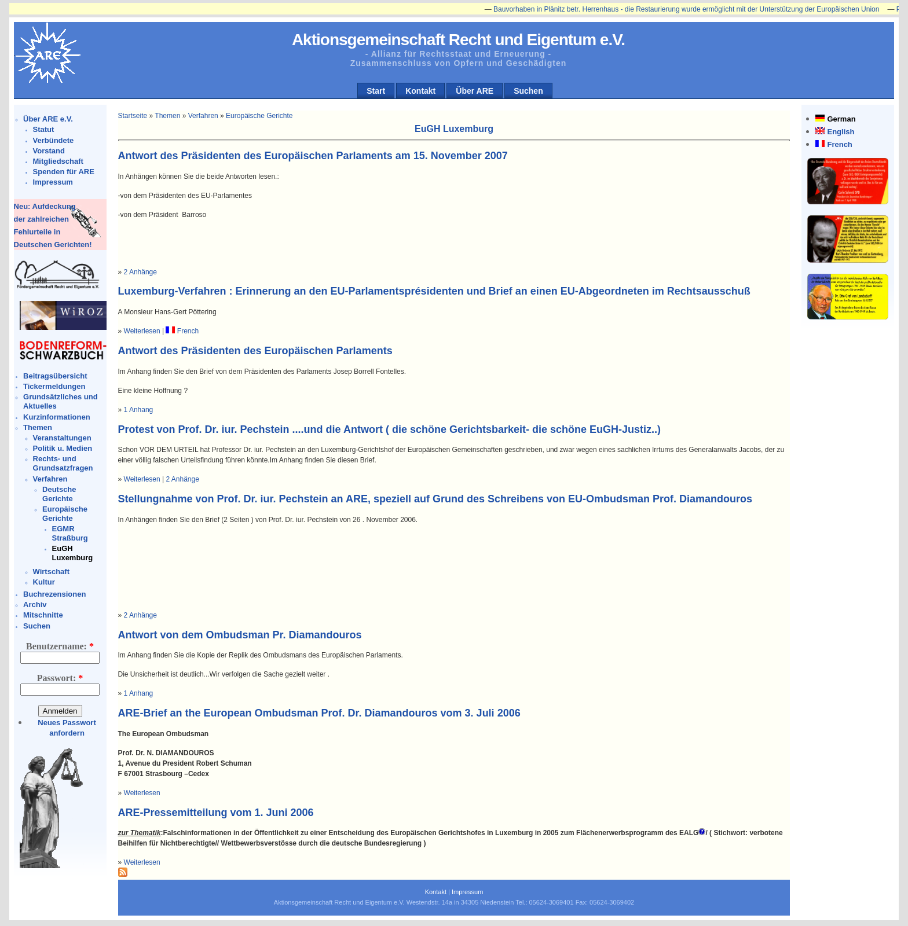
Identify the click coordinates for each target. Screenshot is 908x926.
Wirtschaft (51, 571)
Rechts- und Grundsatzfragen (63, 463)
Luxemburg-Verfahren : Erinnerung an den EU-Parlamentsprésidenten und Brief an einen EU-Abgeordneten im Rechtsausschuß (434, 291)
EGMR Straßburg (70, 533)
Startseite (133, 116)
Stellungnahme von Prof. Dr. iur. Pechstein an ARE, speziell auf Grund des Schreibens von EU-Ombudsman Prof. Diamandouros (435, 499)
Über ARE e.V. (48, 119)
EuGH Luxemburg (72, 553)
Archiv (34, 604)
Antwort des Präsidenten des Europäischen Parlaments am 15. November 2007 (313, 155)
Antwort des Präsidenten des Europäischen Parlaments (255, 351)
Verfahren (50, 479)
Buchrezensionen (54, 594)
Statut (43, 129)
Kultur (44, 582)
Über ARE (474, 90)
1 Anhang (138, 410)
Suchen (528, 90)
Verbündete (53, 140)
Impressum (53, 182)
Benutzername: (60, 646)
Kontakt (420, 90)
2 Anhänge (140, 272)
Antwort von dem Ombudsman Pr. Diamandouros (240, 635)
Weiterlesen (142, 331)
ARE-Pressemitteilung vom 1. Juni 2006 (216, 812)
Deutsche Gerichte (59, 494)
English (840, 131)
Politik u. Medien (63, 448)
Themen (37, 427)
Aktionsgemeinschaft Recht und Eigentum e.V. (458, 40)
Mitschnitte (43, 615)
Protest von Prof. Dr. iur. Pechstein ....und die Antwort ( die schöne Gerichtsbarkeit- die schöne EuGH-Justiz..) (389, 429)
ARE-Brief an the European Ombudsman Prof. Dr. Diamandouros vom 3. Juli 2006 (319, 713)
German (841, 119)
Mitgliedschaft (58, 161)
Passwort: (60, 678)
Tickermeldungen (54, 386)
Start (376, 90)
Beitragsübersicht (55, 376)
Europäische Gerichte (64, 514)
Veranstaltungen (62, 437)
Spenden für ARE (63, 171)
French (839, 144)
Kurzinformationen (56, 417)
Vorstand (49, 150)
